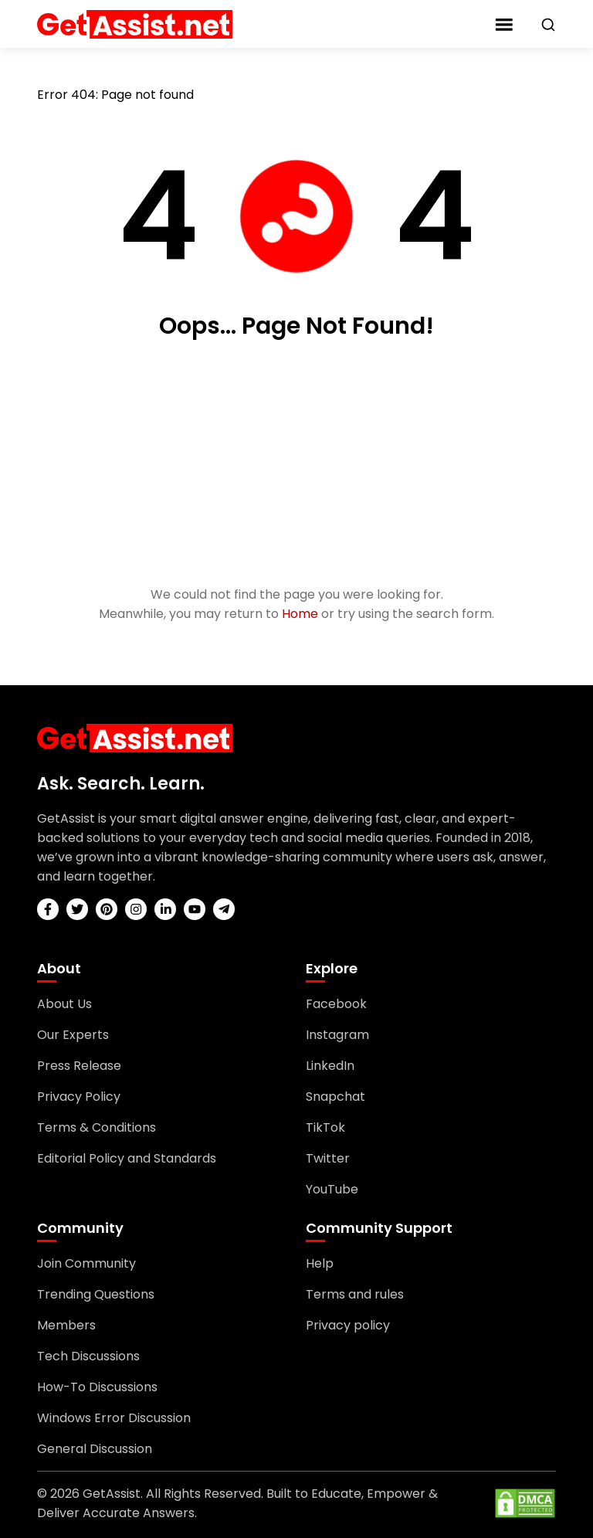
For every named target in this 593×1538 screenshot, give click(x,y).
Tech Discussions (88, 1356)
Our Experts (73, 1035)
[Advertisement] (296, 464)
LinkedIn (330, 1066)
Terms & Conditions (96, 1127)
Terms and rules (355, 1294)
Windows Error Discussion (114, 1418)
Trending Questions (95, 1294)
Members (66, 1325)
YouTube (332, 1189)
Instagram (337, 1035)
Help (320, 1263)
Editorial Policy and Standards (126, 1158)
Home (300, 614)
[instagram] (136, 909)
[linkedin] (165, 909)
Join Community (86, 1263)
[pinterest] (106, 909)
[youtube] (194, 909)
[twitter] (77, 909)
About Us (64, 1004)
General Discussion (94, 1449)
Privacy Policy (78, 1096)
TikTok (325, 1127)
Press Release (79, 1066)
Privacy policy (348, 1325)
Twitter (328, 1158)
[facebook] (48, 909)
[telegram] (224, 909)
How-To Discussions (97, 1387)
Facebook (336, 1004)
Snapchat (335, 1096)
